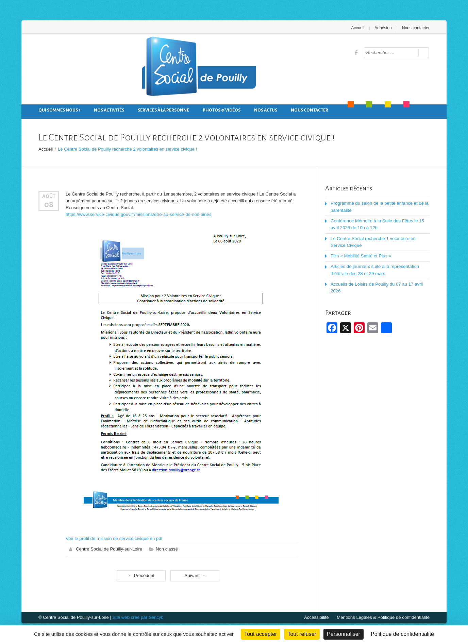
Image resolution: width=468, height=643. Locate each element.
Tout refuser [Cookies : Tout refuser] (301, 634)
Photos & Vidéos (221, 110)
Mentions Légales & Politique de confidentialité (384, 617)
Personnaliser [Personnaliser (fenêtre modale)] (343, 634)
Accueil (358, 28)
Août (48, 196)
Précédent (141, 575)
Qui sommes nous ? (59, 110)
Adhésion (383, 28)
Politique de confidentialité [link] (402, 634)
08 (48, 204)
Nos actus (265, 110)
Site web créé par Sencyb (137, 617)
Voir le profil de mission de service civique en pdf (113, 538)
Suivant (195, 575)
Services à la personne (163, 110)
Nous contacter (416, 28)
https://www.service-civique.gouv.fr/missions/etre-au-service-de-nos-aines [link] (137, 214)
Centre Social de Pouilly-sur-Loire (109, 548)
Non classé (166, 548)
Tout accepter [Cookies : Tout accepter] (260, 634)
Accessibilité (318, 617)
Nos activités (109, 110)
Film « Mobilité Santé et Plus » (360, 255)
